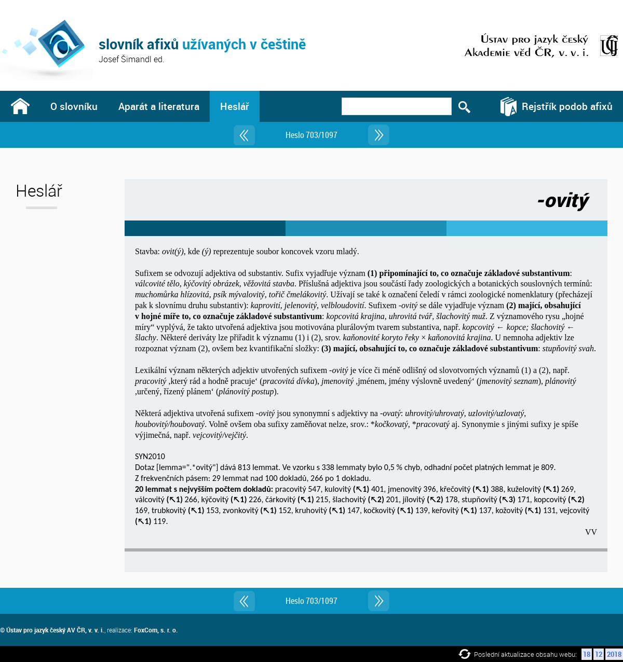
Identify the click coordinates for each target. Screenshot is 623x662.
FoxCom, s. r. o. (156, 630)
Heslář (234, 106)
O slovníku (74, 106)
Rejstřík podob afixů (567, 106)
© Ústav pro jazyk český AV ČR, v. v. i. (52, 630)
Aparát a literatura (158, 106)
